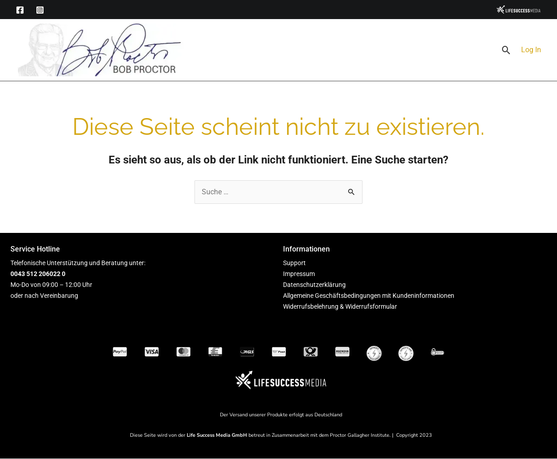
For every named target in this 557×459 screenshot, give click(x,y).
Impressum (299, 273)
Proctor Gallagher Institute (359, 435)
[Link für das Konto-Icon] (531, 50)
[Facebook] (20, 10)
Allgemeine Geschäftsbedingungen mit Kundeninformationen (368, 295)
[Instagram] (40, 10)
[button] (506, 50)
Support (294, 263)
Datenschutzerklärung (314, 284)
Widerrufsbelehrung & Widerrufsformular (340, 306)
